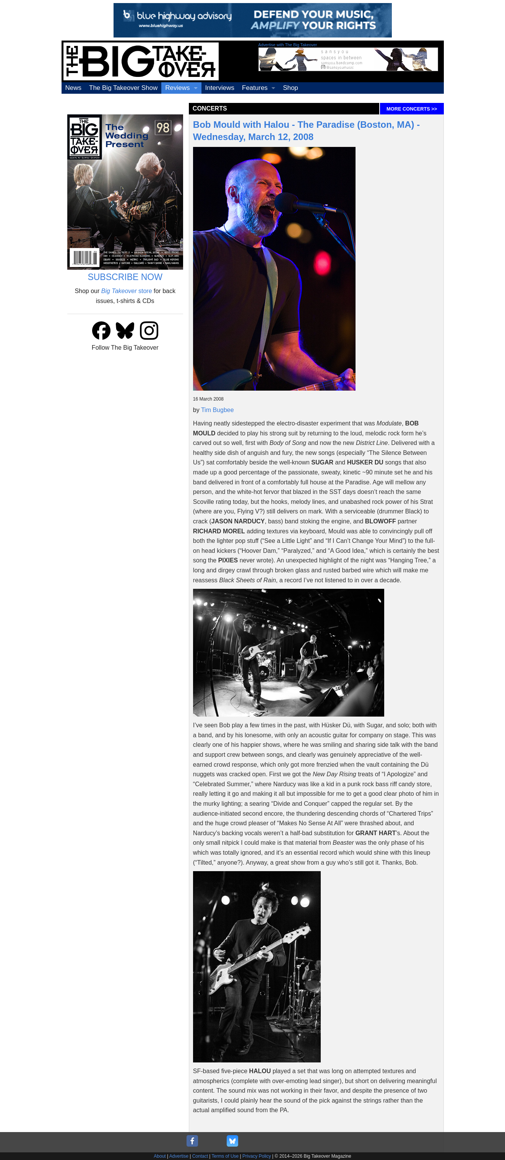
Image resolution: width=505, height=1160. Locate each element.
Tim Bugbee (217, 410)
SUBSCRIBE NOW (125, 277)
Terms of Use (225, 1156)
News (73, 87)
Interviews (220, 87)
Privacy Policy (256, 1156)
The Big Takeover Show (123, 87)
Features (255, 87)
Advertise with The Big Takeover (287, 44)
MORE (411, 109)
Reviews (177, 87)
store (126, 291)
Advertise (178, 1156)
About (160, 1156)
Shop (290, 87)
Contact (200, 1156)
